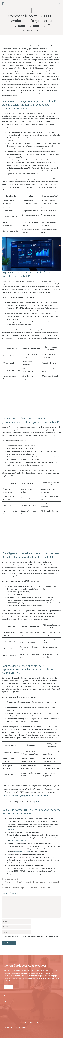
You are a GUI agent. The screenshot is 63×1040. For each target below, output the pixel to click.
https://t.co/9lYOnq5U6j (14, 795)
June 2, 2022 (36, 802)
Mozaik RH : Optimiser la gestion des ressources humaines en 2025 (27, 888)
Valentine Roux (35, 31)
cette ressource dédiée (17, 840)
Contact (8, 987)
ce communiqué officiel (22, 852)
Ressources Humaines (12, 879)
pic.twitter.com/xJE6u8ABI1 (37, 795)
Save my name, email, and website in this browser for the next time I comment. (31, 937)
